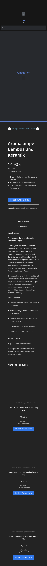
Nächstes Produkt (29, 129)
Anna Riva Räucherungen (19, 403)
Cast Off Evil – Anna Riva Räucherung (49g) (23, 409)
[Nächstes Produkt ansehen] (37, 128)
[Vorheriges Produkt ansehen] (9, 128)
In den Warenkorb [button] (23, 429)
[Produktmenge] (10, 196)
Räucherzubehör (31, 208)
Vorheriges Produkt (18, 129)
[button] (23, 14)
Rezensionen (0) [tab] (23, 226)
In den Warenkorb (19, 200)
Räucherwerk (20, 208)
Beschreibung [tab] (23, 221)
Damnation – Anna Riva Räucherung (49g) (23, 473)
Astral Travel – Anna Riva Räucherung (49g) (23, 537)
